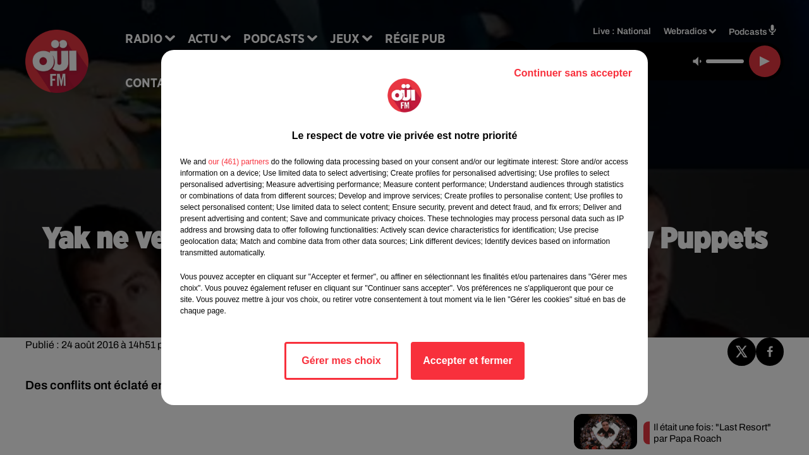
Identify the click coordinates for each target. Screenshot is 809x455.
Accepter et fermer (467, 360)
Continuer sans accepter (573, 73)
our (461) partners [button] (238, 161)
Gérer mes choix (340, 360)
